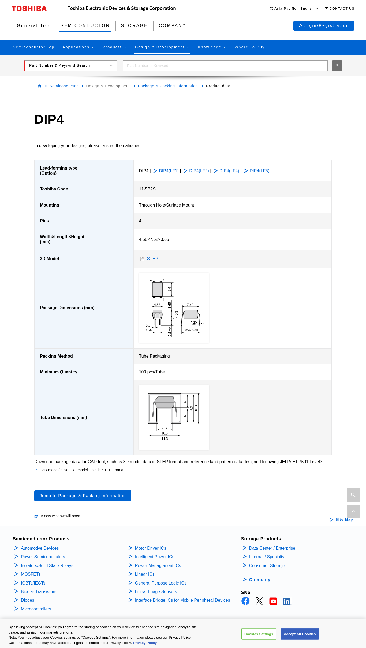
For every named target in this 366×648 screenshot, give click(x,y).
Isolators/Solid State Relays (47, 565)
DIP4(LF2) (199, 170)
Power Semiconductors (43, 557)
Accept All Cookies (300, 636)
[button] (294, 9)
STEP (152, 258)
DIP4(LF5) (260, 170)
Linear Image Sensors (156, 591)
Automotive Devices (40, 548)
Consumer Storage (267, 565)
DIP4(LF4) (229, 170)
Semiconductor (64, 86)
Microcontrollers (36, 609)
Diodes (27, 600)
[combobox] (225, 65)
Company (260, 580)
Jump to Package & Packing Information (83, 495)
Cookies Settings (258, 636)
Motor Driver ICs (150, 548)
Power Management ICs (158, 565)
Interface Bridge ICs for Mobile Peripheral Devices (182, 600)
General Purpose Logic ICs (160, 583)
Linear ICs (145, 574)
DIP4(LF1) (169, 170)
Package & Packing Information (168, 86)
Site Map (344, 520)
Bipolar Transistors (39, 591)
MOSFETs (30, 574)
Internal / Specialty (267, 557)
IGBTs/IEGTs (33, 583)
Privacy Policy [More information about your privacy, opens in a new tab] (145, 645)
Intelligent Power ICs (154, 557)
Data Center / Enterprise (272, 548)
